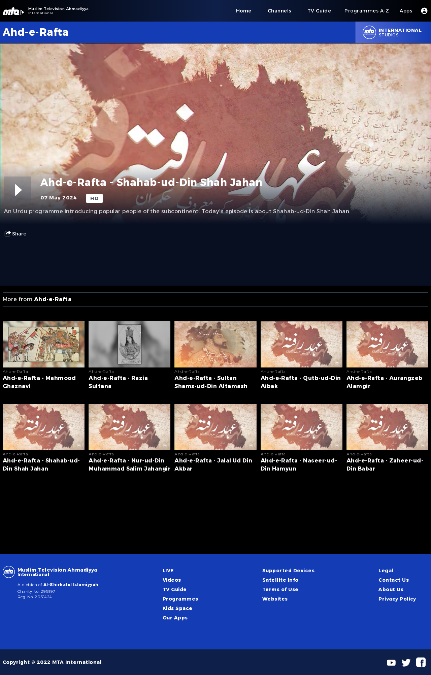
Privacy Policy (397, 599)
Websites (275, 599)
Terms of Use (280, 589)
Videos (172, 580)
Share (15, 233)
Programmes (180, 599)
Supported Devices (288, 571)
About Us (390, 589)
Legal (385, 571)
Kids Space (178, 608)
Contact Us (393, 580)
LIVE (168, 571)
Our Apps (175, 618)
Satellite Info (280, 580)
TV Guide (175, 589)
